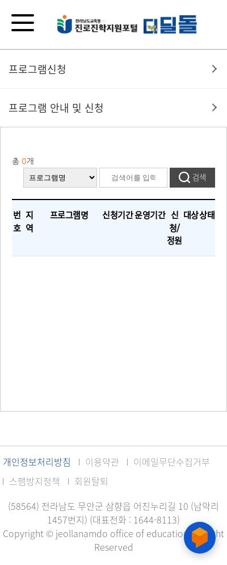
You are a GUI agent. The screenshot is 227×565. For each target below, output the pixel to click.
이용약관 (102, 461)
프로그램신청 (37, 69)
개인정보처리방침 (37, 461)
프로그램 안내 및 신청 (56, 107)
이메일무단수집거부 (171, 461)
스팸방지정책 (34, 481)
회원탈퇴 (91, 481)
